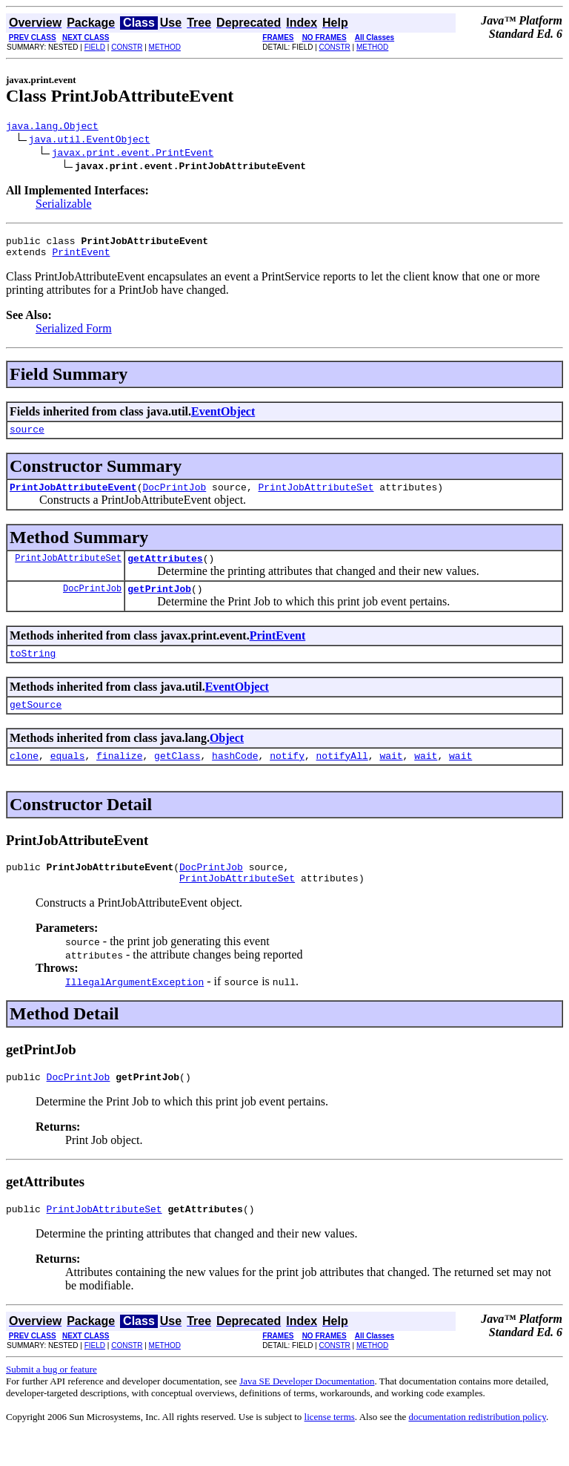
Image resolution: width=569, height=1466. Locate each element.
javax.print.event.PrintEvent (132, 154)
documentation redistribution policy (476, 1447)
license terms (330, 1447)
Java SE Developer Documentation (306, 1412)
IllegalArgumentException (134, 1008)
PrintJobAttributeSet (315, 497)
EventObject (223, 418)
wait (390, 777)
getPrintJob (159, 604)
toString (33, 670)
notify (287, 777)
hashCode (235, 777)
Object (227, 758)
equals (67, 777)
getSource (35, 724)
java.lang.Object (52, 127)
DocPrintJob (174, 497)
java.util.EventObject (89, 141)
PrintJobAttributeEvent (73, 497)
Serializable (64, 206)
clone (24, 777)
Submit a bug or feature (51, 1400)
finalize (119, 777)
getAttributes (164, 571)
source (27, 437)
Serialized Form (74, 335)
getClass (177, 777)
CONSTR (126, 47)
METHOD (165, 47)
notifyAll (342, 777)
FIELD (94, 47)
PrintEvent (81, 258)
